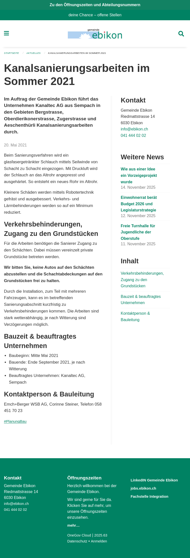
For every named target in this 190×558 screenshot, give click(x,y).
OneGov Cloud (80, 535)
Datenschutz (78, 541)
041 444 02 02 (133, 137)
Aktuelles (36, 54)
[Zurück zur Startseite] (95, 34)
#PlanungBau (16, 423)
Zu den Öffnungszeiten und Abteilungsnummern (95, 5)
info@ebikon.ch (134, 131)
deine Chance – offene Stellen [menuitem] (97, 15)
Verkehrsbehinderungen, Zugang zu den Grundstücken (142, 281)
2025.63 (104, 535)
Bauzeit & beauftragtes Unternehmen (141, 301)
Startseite (12, 54)
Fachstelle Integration (155, 501)
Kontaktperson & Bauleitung (135, 318)
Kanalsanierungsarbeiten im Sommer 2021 (83, 54)
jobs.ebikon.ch (147, 493)
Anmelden (102, 541)
